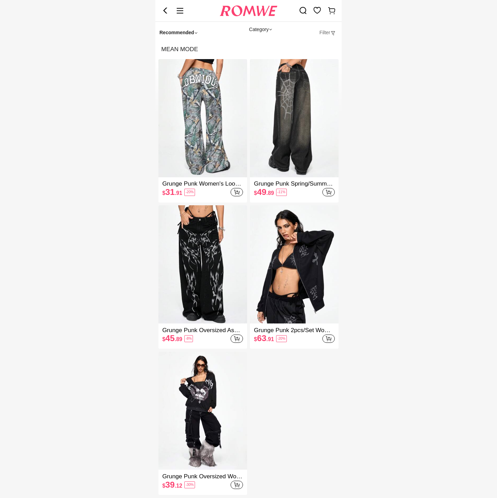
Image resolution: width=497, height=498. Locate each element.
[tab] (328, 33)
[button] (165, 11)
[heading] (248, 49)
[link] (303, 10)
